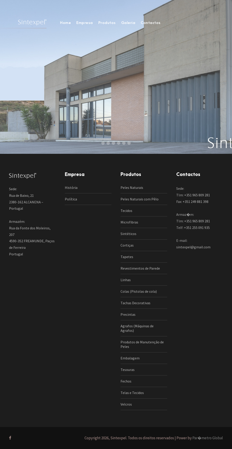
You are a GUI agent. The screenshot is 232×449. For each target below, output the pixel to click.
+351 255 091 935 (197, 227)
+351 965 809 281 (197, 195)
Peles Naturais (132, 187)
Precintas (128, 314)
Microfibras (129, 222)
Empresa (84, 23)
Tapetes (127, 256)
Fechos (126, 381)
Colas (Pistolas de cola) (139, 291)
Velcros (126, 404)
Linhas (126, 280)
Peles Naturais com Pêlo (140, 199)
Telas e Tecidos (132, 392)
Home (65, 23)
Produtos (107, 23)
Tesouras (128, 369)
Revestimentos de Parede (140, 268)
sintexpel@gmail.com (193, 247)
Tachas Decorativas (135, 303)
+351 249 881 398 (195, 201)
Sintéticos (128, 233)
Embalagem (130, 358)
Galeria (128, 23)
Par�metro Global (207, 437)
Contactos (151, 23)
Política (71, 199)
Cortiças (127, 245)
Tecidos (126, 210)
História (71, 187)
